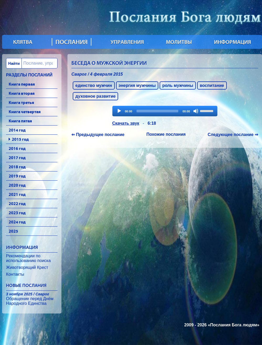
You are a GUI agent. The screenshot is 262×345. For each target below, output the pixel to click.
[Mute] (195, 111)
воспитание (212, 85)
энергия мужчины (137, 85)
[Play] (119, 111)
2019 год (17, 176)
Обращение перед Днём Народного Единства (30, 299)
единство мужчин (93, 85)
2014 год (17, 130)
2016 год (17, 148)
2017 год (17, 157)
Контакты (15, 274)
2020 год (17, 185)
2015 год (20, 139)
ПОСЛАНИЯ (71, 42)
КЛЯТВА (22, 42)
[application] (164, 111)
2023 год (17, 212)
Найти (14, 63)
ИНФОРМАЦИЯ (232, 42)
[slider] (158, 111)
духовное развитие (95, 96)
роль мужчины (177, 85)
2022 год (17, 203)
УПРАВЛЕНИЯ (127, 42)
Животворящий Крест (27, 267)
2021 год (17, 194)
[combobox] (31, 63)
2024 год (17, 221)
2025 (13, 231)
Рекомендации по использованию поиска (28, 258)
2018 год (17, 166)
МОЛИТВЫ (179, 42)
